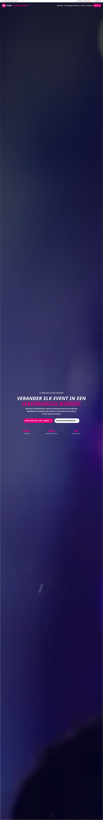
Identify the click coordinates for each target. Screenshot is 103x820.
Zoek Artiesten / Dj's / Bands (38, 421)
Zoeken (97, 5)
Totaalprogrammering (71, 5)
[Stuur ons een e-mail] (84, 1)
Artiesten (60, 5)
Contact (83, 5)
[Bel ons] (97, 1)
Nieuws (89, 5)
